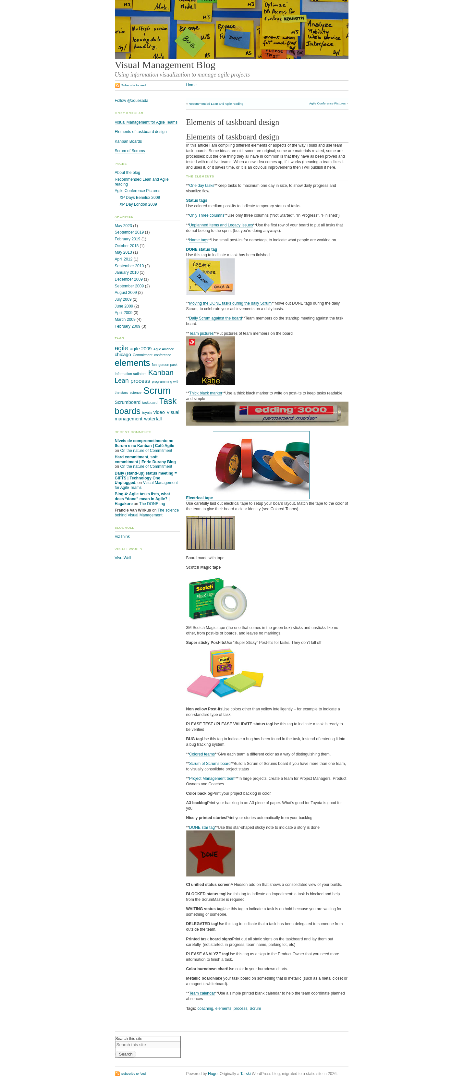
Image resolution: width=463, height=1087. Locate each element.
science (135, 392)
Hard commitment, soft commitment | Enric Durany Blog (145, 459)
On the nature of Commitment (146, 450)
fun (154, 365)
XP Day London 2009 (138, 204)
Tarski (245, 1073)
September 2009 (129, 286)
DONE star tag (202, 827)
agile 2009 (141, 348)
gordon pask (167, 365)
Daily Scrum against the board (215, 318)
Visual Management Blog (165, 64)
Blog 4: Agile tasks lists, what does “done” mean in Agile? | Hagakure (142, 499)
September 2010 (129, 266)
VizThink (122, 536)
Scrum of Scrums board (210, 763)
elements (223, 1008)
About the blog (127, 172)
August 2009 (126, 292)
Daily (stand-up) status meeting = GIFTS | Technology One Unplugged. (146, 478)
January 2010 (127, 272)
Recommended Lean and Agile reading (216, 103)
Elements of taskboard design (141, 131)
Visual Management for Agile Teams (146, 122)
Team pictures (201, 333)
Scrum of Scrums (130, 151)
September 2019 (129, 232)
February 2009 (127, 326)
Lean (122, 380)
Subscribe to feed (133, 85)
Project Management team (212, 778)
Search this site (129, 1038)
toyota (147, 413)
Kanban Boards (128, 141)
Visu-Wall (123, 558)
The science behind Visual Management (147, 512)
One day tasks (201, 185)
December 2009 (129, 279)
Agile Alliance (163, 349)
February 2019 (127, 239)
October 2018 (127, 246)
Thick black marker (205, 393)
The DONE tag (152, 503)
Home (191, 85)
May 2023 (123, 225)
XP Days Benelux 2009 (140, 197)
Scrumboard (128, 402)
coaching (205, 1008)
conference (162, 355)
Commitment (142, 355)
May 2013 (123, 252)
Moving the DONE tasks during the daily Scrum (230, 303)
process (241, 1008)
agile (121, 348)
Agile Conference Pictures (327, 103)
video (159, 412)
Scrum (255, 1008)
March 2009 (125, 319)
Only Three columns (207, 215)
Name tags (198, 240)
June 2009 (124, 306)
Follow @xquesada (132, 100)
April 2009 (124, 312)
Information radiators (131, 374)
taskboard (149, 403)
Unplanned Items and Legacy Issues (221, 225)
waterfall (153, 418)
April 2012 (124, 259)
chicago (123, 354)
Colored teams (202, 754)
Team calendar (202, 993)
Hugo (212, 1073)
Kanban (161, 372)
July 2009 (123, 299)
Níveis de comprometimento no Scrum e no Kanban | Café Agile (144, 443)
